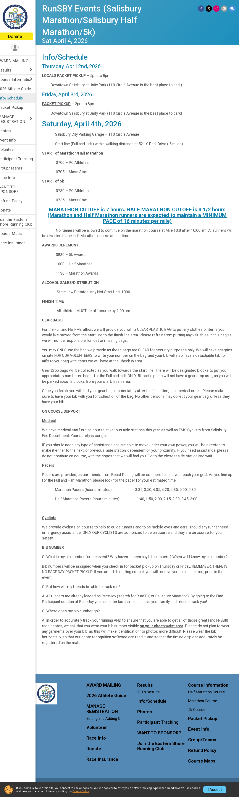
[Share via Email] (224, 8)
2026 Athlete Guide (20, 88)
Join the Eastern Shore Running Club (20, 221)
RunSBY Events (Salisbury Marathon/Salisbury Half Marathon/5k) (97, 20)
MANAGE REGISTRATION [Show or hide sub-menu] (17, 119)
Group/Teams (15, 168)
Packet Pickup (16, 107)
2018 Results (151, 698)
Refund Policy (15, 201)
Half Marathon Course (208, 698)
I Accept (215, 789)
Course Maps (15, 233)
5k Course (198, 715)
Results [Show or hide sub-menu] (10, 70)
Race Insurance (17, 243)
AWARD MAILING (18, 61)
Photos (9, 131)
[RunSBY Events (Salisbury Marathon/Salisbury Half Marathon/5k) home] (20, 16)
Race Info (12, 177)
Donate (20, 36)
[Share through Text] (232, 8)
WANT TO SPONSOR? (13, 189)
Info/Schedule (16, 98)
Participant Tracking (21, 158)
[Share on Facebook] (202, 8)
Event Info (12, 140)
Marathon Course (204, 706)
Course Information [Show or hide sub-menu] (20, 79)
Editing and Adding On (109, 724)
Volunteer (12, 149)
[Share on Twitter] (209, 8)
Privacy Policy (81, 791)
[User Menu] (21, 48)
